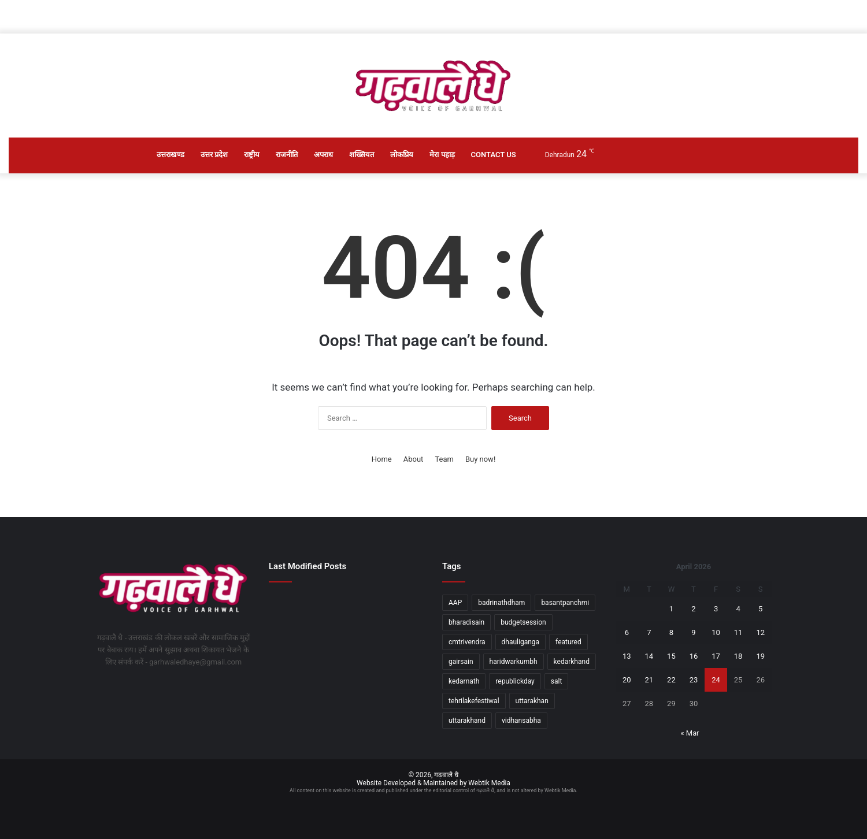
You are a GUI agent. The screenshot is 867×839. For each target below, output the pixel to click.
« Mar (689, 733)
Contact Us (493, 154)
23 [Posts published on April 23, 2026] (694, 679)
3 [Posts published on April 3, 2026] (716, 608)
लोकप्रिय (401, 154)
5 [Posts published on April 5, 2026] (760, 608)
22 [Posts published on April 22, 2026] (671, 679)
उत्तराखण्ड (170, 154)
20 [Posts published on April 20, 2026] (627, 679)
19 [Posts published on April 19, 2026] (760, 656)
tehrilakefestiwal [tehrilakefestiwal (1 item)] (474, 701)
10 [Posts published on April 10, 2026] (716, 632)
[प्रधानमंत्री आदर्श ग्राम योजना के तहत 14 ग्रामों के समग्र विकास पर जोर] (400, 607)
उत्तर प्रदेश (214, 154)
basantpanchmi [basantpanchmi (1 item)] (565, 603)
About (413, 459)
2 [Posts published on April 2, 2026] (693, 608)
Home (382, 459)
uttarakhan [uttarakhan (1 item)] (532, 701)
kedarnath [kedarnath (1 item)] (464, 681)
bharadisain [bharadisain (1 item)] (466, 622)
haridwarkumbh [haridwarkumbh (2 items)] (514, 662)
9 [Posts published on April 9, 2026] (693, 632)
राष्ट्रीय (252, 154)
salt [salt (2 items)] (556, 681)
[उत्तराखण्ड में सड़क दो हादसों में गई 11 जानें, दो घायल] (293, 671)
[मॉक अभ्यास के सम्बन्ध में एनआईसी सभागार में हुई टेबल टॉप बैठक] (293, 639)
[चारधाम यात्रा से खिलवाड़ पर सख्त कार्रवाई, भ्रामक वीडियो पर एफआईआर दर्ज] (347, 638)
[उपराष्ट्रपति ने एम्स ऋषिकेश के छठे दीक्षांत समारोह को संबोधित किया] (400, 639)
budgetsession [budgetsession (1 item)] (523, 622)
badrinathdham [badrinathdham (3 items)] (501, 603)
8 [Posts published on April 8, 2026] (671, 632)
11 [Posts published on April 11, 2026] (738, 632)
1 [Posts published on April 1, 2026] (671, 608)
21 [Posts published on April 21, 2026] (649, 679)
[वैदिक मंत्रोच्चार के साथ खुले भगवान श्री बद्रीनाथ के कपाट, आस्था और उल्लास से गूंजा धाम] (347, 671)
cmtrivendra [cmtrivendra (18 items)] (467, 642)
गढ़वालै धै (446, 775)
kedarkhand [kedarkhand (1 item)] (572, 662)
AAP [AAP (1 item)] (455, 603)
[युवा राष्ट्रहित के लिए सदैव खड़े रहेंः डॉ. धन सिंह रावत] (347, 607)
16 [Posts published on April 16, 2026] (694, 656)
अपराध (323, 154)
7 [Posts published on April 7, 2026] (649, 632)
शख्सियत (361, 154)
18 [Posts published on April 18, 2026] (738, 656)
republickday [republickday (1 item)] (514, 681)
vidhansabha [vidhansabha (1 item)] (521, 721)
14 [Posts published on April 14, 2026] (649, 656)
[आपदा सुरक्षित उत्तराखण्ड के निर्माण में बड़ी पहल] (293, 607)
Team (444, 459)
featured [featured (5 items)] (568, 642)
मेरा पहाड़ (441, 154)
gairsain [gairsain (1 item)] (461, 662)
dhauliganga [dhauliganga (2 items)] (521, 642)
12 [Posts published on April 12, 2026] (760, 632)
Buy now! (480, 459)
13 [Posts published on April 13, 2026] (627, 656)
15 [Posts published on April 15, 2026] (671, 656)
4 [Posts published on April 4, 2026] (738, 608)
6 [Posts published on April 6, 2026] (627, 632)
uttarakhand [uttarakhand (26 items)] (467, 721)
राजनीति (287, 154)
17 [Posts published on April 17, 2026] (716, 656)
